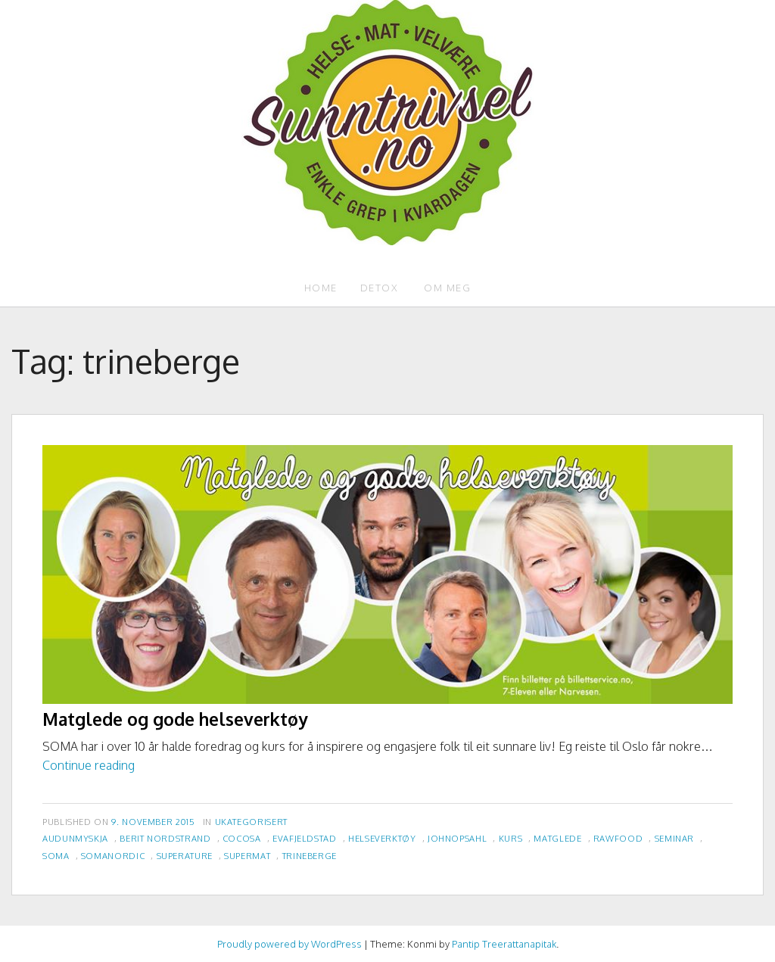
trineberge (309, 855)
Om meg (447, 288)
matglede (557, 838)
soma (56, 855)
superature (185, 855)
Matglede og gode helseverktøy (175, 719)
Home (321, 288)
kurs (511, 838)
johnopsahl (457, 838)
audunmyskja (75, 838)
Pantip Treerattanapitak (504, 944)
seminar (674, 838)
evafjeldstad (304, 838)
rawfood (618, 838)
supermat (247, 855)
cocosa (242, 838)
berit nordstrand (165, 838)
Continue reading (88, 765)
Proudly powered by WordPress (289, 944)
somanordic (113, 855)
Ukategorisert (251, 821)
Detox (379, 288)
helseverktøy (382, 838)
